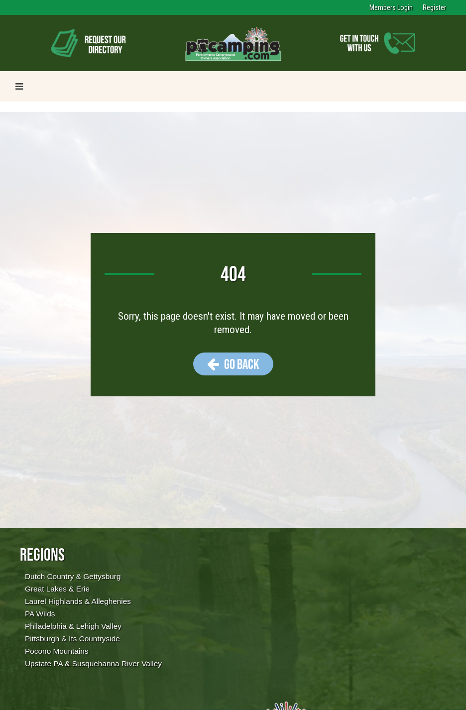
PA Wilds (40, 613)
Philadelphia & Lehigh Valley (73, 626)
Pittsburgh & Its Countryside (72, 638)
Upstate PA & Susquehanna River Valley (93, 663)
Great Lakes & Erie (57, 589)
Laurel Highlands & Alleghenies (78, 601)
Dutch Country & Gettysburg (72, 576)
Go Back (233, 364)
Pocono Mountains (56, 651)
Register (434, 7)
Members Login (391, 7)
